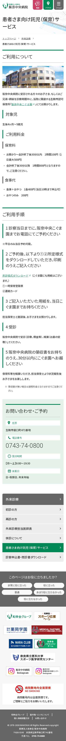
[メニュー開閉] (58, 3)
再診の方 (11, 519)
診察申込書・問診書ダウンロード (26, 557)
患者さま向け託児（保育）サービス (27, 547)
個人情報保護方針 (21, 718)
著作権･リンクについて (39, 714)
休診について (14, 538)
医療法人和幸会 (26, 728)
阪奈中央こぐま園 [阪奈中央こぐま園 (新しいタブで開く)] (21, 104)
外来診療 (26, 38)
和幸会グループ (17, 714)
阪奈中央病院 (40, 728)
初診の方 (11, 509)
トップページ (9, 38)
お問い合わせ (41, 718)
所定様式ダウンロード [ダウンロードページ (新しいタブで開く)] (15, 275)
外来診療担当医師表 (19, 528)
